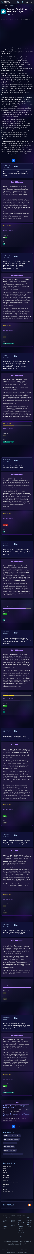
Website (6, 1184)
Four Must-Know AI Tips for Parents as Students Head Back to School (15, 466)
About (5, 1217)
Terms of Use (13, 1217)
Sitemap (5, 1228)
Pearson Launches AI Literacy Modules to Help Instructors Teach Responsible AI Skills (16, 173)
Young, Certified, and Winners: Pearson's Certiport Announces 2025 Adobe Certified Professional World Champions (16, 932)
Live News (21, 1232)
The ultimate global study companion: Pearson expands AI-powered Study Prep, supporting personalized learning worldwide (17, 640)
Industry (6, 1175)
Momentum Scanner (21, 1225)
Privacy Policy (13, 1224)
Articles (21, 1217)
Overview (4, 19)
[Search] (27, 2)
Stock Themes (21, 1229)
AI (4, 243)
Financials (12, 19)
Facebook (29, 1220)
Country (6, 1189)
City (4, 1194)
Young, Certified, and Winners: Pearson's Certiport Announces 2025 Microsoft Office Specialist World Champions (16, 842)
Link (4, 1186)
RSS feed (29, 1217)
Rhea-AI (5, 1226)
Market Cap (7, 1166)
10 (22, 160)
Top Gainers (21, 1220)
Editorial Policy (5, 1220)
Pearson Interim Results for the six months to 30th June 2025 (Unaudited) (16, 737)
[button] (18, 2)
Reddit (29, 1222)
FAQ (5, 1224)
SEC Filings (26, 19)
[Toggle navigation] (31, 2)
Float (5, 1170)
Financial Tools (20, 1235)
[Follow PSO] (31, 9)
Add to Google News (29, 1226)
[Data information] (16, 1163)
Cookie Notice (13, 1220)
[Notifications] (23, 2)
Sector (5, 1180)
